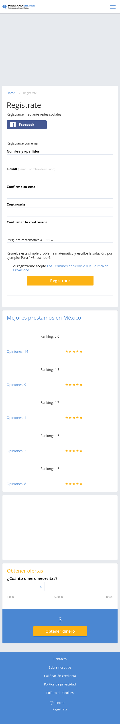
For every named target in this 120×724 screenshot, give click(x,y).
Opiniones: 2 (16, 451)
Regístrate (60, 280)
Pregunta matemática (23, 240)
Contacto (60, 659)
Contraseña (16, 204)
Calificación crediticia (60, 675)
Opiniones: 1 (16, 417)
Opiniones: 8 (16, 483)
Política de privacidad (60, 684)
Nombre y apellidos (23, 151)
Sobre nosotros (60, 667)
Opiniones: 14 (17, 351)
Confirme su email (22, 187)
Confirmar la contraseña (27, 222)
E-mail (31, 169)
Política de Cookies (60, 692)
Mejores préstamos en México (44, 317)
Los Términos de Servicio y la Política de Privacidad (60, 268)
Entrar (60, 703)
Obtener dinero (60, 631)
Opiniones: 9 (16, 384)
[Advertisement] (60, 37)
